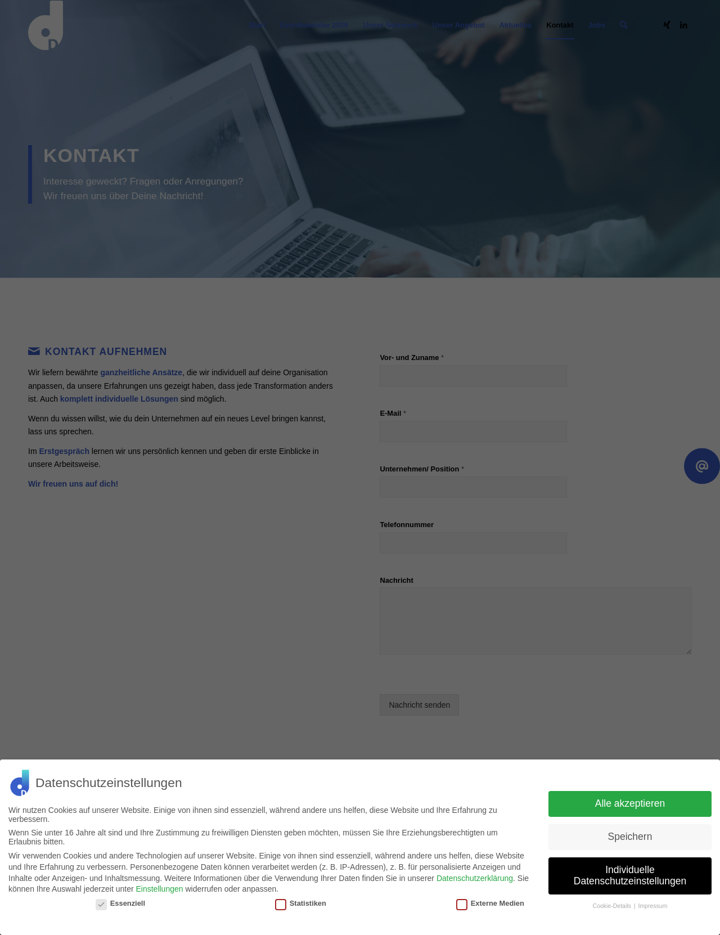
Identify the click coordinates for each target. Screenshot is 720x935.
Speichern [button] (630, 836)
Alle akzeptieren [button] (630, 803)
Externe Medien (490, 903)
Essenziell (120, 903)
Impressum (652, 905)
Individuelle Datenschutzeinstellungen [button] (630, 875)
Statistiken (300, 903)
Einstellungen (159, 888)
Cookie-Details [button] (613, 905)
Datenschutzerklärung (474, 878)
